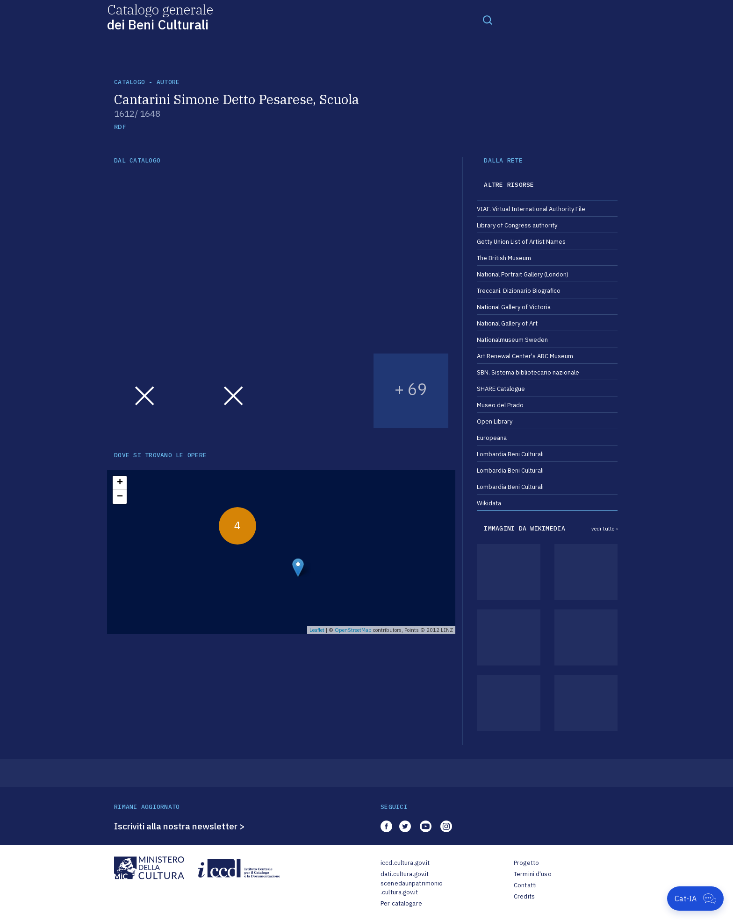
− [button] (120, 497)
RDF (120, 127)
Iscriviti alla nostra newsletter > (179, 826)
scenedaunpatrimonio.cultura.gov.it (412, 888)
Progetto (526, 863)
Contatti (525, 885)
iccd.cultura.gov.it (405, 863)
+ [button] (120, 483)
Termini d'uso (533, 874)
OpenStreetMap (353, 630)
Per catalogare (401, 903)
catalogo (129, 82)
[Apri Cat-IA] (695, 898)
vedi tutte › (604, 528)
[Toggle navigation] (487, 19)
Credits (524, 896)
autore (168, 82)
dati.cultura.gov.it (405, 874)
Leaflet (316, 630)
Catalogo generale (160, 16)
